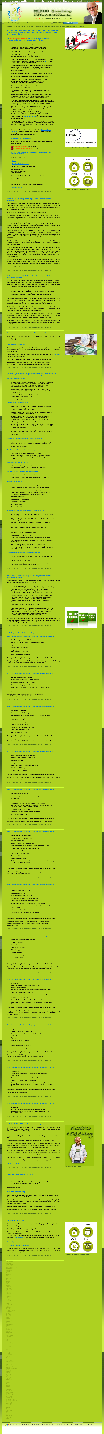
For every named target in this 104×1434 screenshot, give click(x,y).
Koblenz (8, 1341)
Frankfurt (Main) (10, 1304)
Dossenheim (9, 1289)
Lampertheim (9, 1343)
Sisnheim (8, 1404)
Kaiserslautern (9, 1335)
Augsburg (8, 1263)
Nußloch (8, 1372)
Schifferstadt (9, 1396)
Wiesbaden (9, 1415)
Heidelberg (9, 1320)
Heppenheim (9, 1324)
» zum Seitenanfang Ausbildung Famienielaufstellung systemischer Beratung (29, 191)
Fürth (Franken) (10, 1309)
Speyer (8, 1406)
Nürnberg (8, 1370)
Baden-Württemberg (11, 1267)
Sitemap (71, 18)
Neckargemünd (10, 1361)
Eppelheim (8, 1293)
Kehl (7, 1338)
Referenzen (68, 22)
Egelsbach (8, 1292)
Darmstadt (8, 1288)
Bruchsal (8, 1281)
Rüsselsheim (9, 1392)
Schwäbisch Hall (10, 1399)
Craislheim (8, 1286)
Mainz (7, 1357)
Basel (7, 1273)
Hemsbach (8, 1323)
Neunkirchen (9, 1367)
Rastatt (8, 1385)
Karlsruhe (8, 1336)
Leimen (8, 1349)
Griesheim (8, 1313)
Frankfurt (8, 1303)
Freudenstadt (9, 1307)
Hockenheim (9, 1329)
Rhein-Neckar (9, 1390)
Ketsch (8, 1339)
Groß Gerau (9, 1314)
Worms (8, 1418)
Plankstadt (8, 1384)
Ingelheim (8, 1334)
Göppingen (9, 1311)
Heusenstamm (9, 1327)
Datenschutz (60, 18)
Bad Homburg (9, 1268)
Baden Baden (9, 1266)
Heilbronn (8, 1321)
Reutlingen (8, 1386)
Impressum (47, 18)
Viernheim (8, 1409)
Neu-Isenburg (9, 1366)
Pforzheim (8, 1378)
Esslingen (8, 1296)
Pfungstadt (8, 1379)
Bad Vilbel (8, 1271)
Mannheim (8, 1359)
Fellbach (8, 1299)
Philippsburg (9, 1381)
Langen (8, 1347)
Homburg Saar (10, 1332)
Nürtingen (8, 1371)
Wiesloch (8, 1417)
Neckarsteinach (10, 1363)
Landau (8, 1345)
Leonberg (8, 1350)
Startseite (9, 26)
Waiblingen (9, 1410)
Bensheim (8, 1274)
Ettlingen (8, 1298)
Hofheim (8, 1331)
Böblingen (8, 1278)
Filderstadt (8, 1300)
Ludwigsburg (9, 1352)
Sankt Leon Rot (10, 1395)
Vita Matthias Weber (25, 23)
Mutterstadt (9, 1360)
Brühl (7, 1282)
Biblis (7, 1275)
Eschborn (8, 1295)
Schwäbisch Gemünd (11, 1400)
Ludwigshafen (9, 1353)
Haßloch (8, 1318)
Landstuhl (8, 1346)
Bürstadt (8, 1285)
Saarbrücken (9, 1393)
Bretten (8, 1280)
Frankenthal (9, 1302)
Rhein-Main (9, 1389)
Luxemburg (9, 1354)
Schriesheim (9, 1397)
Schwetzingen (9, 1402)
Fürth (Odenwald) (10, 1310)
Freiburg (8, 1306)
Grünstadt (8, 1316)
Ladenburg (8, 1342)
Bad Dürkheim (9, 1264)
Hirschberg (9, 1328)
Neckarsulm (9, 1364)
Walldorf (8, 1411)
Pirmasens (8, 1382)
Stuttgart (8, 1407)
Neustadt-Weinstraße (11, 1368)
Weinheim (8, 1413)
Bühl (7, 1284)
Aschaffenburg (9, 1261)
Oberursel (8, 1374)
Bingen (8, 1277)
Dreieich (8, 1291)
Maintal (8, 1356)
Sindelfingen (9, 1403)
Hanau (7, 1317)
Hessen (8, 1325)
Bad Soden (9, 1270)
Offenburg (8, 1377)
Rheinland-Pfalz (10, 1388)
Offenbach (8, 1375)
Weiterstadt (9, 1414)
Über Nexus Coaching (11, 23)
